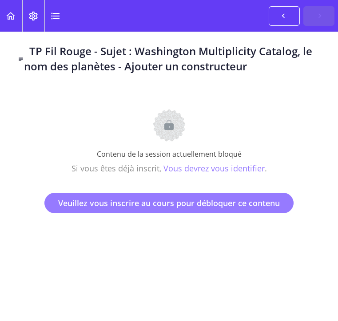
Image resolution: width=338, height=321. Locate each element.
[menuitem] (33, 16)
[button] (11, 16)
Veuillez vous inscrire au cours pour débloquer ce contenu (169, 203)
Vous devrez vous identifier (214, 168)
